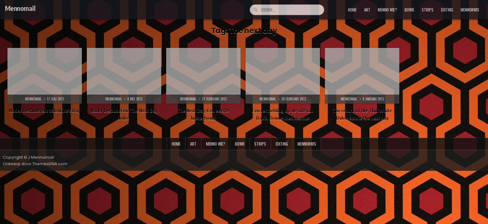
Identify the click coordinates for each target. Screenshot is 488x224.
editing (447, 10)
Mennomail (20, 8)
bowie (409, 10)
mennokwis (470, 10)
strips (428, 10)
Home (352, 10)
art (367, 10)
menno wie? (387, 10)
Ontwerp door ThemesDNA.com (35, 164)
